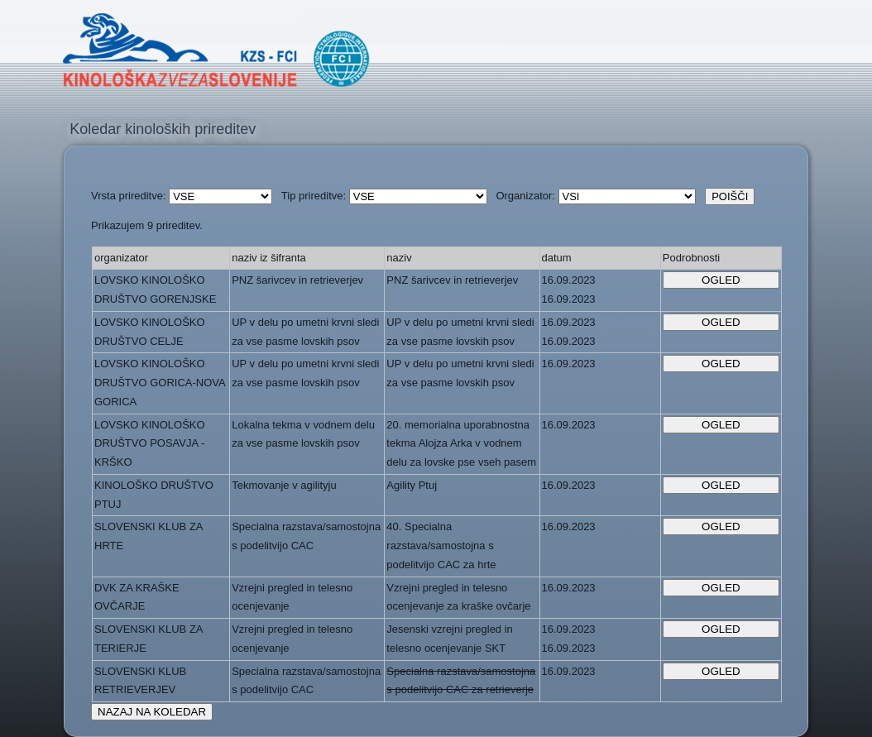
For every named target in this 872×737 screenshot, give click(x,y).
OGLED (721, 280)
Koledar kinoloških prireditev (162, 129)
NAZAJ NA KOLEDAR (152, 712)
